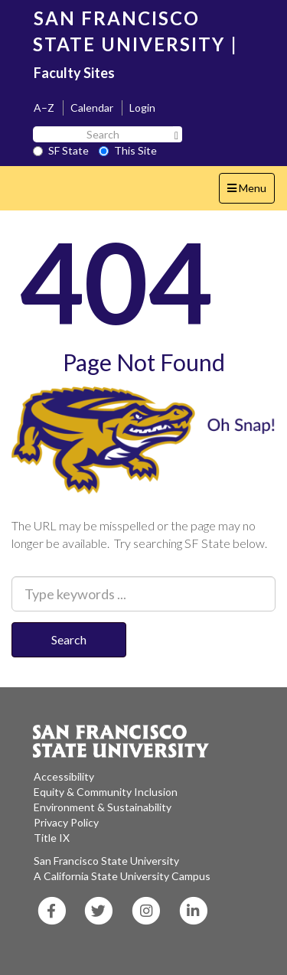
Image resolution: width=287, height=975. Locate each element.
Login (142, 107)
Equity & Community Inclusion (106, 791)
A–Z (44, 107)
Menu (251, 192)
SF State (61, 150)
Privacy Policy (66, 822)
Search (68, 639)
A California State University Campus (122, 875)
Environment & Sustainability (102, 807)
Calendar (91, 107)
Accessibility (64, 776)
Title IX (52, 837)
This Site (128, 150)
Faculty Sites (74, 72)
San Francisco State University (106, 860)
